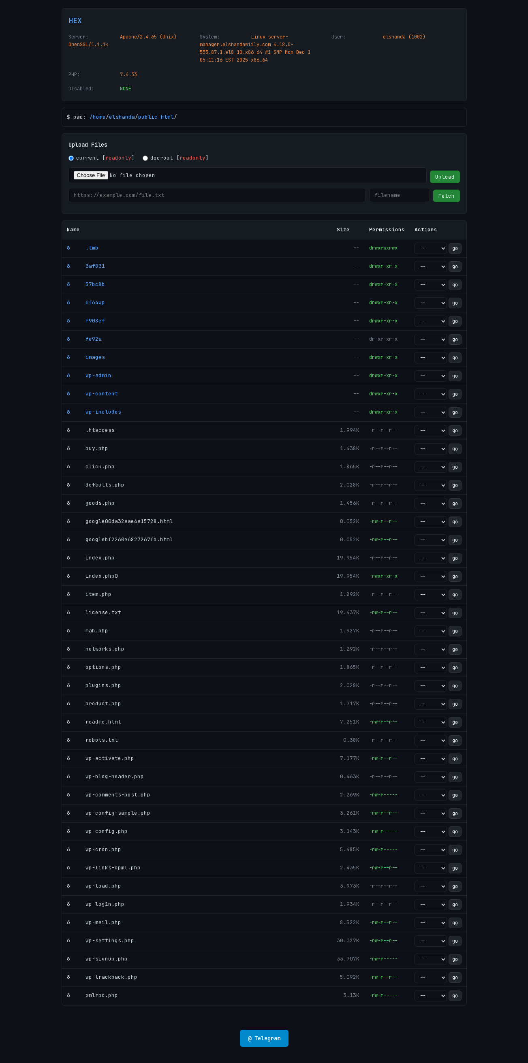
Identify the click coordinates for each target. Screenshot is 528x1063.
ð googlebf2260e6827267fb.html (120, 539)
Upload (445, 176)
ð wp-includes (94, 411)
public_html (156, 116)
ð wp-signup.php (97, 958)
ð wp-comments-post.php (108, 794)
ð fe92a (84, 338)
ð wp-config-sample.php (108, 812)
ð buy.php (87, 448)
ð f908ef (86, 320)
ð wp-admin (89, 375)
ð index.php (91, 557)
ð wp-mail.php (94, 922)
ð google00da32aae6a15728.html (120, 521)
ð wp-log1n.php (95, 904)
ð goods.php (91, 502)
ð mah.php (87, 630)
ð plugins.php (94, 685)
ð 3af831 (86, 266)
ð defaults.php (95, 484)
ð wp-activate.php (100, 758)
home (99, 116)
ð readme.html (94, 721)
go (455, 248)
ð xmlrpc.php (92, 995)
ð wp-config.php (97, 831)
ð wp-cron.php (94, 849)
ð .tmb (82, 247)
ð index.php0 (92, 575)
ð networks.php (95, 648)
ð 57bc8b (86, 284)
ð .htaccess (91, 430)
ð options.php (94, 667)
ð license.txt (94, 612)
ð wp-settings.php (100, 940)
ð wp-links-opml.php (104, 867)
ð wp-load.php (94, 885)
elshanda (122, 116)
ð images (86, 357)
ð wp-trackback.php (102, 976)
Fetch (446, 195)
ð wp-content (92, 393)
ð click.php (91, 466)
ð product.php (94, 703)
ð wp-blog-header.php (105, 776)
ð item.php (89, 594)
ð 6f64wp (86, 302)
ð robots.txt (92, 739)
